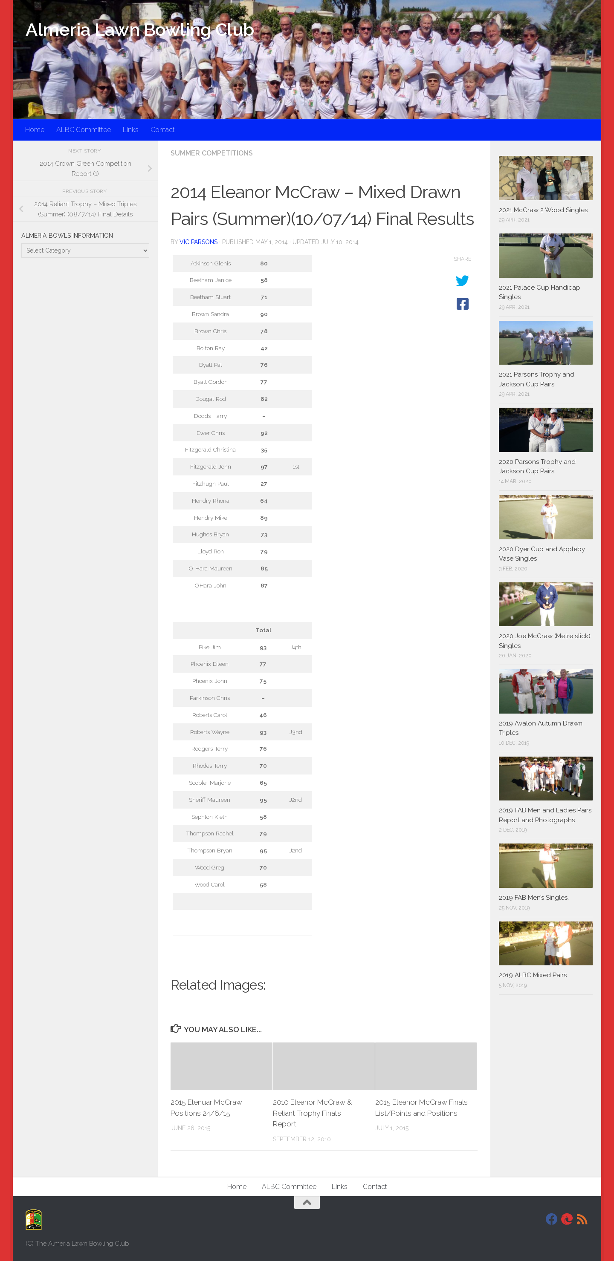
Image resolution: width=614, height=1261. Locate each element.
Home (34, 130)
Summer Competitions (212, 153)
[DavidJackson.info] (567, 1219)
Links (131, 130)
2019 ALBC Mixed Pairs (533, 975)
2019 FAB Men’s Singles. (534, 897)
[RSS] (582, 1219)
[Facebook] (552, 1219)
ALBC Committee (83, 130)
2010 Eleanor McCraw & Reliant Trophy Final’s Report (312, 1113)
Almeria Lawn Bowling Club (140, 29)
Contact (163, 130)
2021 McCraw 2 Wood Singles (543, 210)
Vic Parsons (198, 242)
